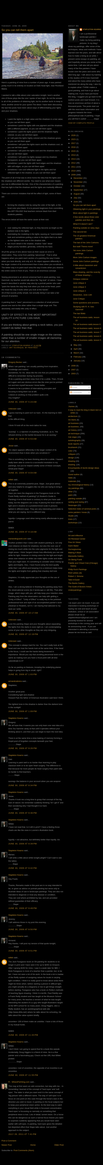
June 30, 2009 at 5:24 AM (22, 402)
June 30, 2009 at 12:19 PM (23, 634)
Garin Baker (73, 546)
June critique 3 (79, 287)
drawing (71, 461)
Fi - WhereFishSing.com (18, 1082)
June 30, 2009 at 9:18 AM (22, 532)
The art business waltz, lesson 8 (87, 328)
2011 (73, 167)
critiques (71, 454)
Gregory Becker (15, 362)
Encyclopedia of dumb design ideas (83, 468)
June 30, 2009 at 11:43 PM (23, 1035)
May (76, 345)
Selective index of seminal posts (82, 509)
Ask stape (72, 437)
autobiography (74, 440)
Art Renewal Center (76, 539)
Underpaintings (74, 590)
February (78, 357)
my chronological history (78, 485)
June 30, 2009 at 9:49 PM (22, 908)
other (70, 491)
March (77, 353)
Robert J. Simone (75, 576)
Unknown (12, 409)
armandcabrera (15, 681)
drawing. (72, 464)
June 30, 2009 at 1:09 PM (22, 711)
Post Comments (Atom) (24, 1150)
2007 (73, 369)
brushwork (72, 447)
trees (70, 519)
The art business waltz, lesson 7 (87, 332)
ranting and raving (76, 502)
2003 (73, 373)
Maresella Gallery (75, 556)
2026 (73, 135)
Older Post (59, 1145)
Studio (71, 516)
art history (72, 430)
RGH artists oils (75, 573)
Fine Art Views (74, 542)
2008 (73, 366)
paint (70, 495)
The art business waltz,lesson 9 (86, 324)
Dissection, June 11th (82, 295)
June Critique (79, 299)
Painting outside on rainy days (86, 228)
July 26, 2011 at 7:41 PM (22, 1134)
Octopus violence (80, 279)
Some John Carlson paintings (86, 261)
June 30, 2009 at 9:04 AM (22, 473)
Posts (73, 387)
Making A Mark (74, 552)
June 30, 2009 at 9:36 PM (22, 813)
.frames (71, 406)
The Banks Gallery (76, 583)
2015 (73, 151)
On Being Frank (75, 559)
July (76, 198)
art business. (73, 426)
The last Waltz (79, 313)
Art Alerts (72, 420)
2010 (73, 171)
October (77, 186)
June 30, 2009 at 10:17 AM (23, 613)
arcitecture (72, 416)
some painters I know (77, 512)
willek (10, 479)
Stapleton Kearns (15, 718)
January (77, 361)
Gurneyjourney (74, 549)
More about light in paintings (85, 213)
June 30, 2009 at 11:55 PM (23, 1075)
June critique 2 (79, 291)
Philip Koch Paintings (77, 569)
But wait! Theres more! (83, 246)
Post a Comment (9, 1141)
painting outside (75, 498)
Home (33, 1145)
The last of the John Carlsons (86, 242)
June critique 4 (79, 283)
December (78, 178)
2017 (73, 143)
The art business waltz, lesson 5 (87, 340)
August (77, 194)
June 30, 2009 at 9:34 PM (22, 785)
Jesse (10, 446)
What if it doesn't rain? (82, 224)
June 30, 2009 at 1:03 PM (22, 674)
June (76, 202)
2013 (73, 159)
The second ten (80, 232)
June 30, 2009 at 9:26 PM (22, 748)
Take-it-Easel (74, 580)
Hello (70, 478)
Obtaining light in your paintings (86, 209)
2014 (73, 155)
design (71, 457)
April (76, 349)
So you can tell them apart (84, 205)
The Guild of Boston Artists (79, 587)
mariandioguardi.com (17, 539)
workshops (73, 522)
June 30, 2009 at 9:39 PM (22, 844)
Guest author (74, 474)
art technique (16, 348)
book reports (73, 444)
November (78, 182)
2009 (73, 175)
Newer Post (7, 1145)
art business (73, 423)
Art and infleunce (75, 535)
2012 (73, 163)
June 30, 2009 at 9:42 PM (22, 868)
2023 (73, 139)
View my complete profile (81, 123)
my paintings (31, 348)
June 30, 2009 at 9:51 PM (22, 951)
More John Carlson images (84, 257)
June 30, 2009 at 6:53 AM (22, 439)
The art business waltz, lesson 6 (87, 336)
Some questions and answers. (86, 303)
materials (72, 481)
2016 (73, 147)
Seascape (72, 505)
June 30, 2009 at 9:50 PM (22, 929)
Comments (76, 392)
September (79, 190)
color (70, 451)
